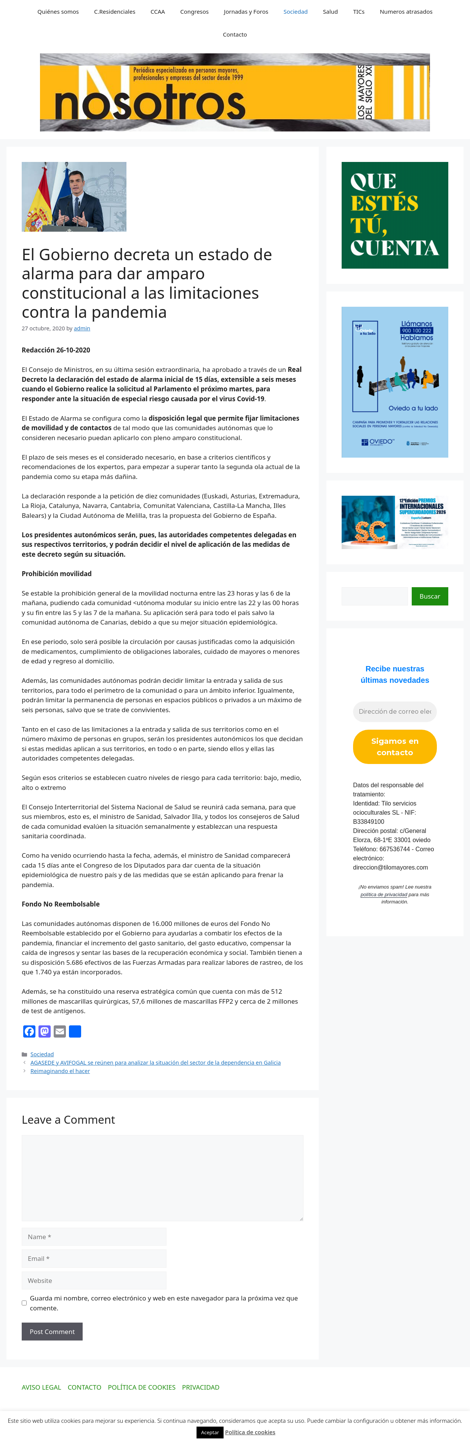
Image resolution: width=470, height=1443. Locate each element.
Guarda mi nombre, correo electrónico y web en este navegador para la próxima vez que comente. (164, 1303)
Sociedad (295, 11)
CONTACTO (85, 1387)
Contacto (235, 34)
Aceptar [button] (210, 1432)
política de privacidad (384, 894)
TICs (358, 11)
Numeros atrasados (406, 11)
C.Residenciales (114, 11)
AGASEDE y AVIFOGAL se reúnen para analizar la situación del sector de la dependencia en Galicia (155, 1062)
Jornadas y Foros (246, 11)
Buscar (430, 596)
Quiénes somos (58, 11)
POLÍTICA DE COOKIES (142, 1387)
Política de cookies (250, 1432)
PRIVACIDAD (201, 1387)
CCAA (157, 11)
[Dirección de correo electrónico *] (395, 711)
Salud (330, 11)
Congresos (194, 11)
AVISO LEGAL (41, 1387)
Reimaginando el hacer (60, 1071)
